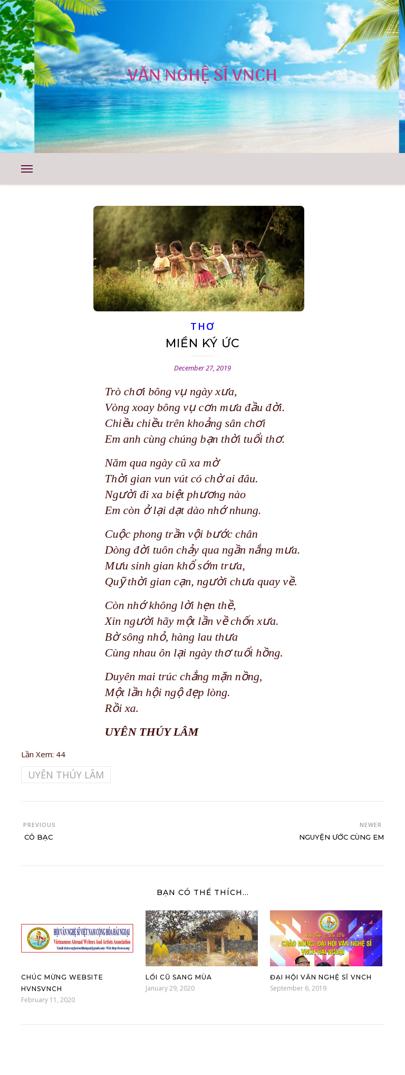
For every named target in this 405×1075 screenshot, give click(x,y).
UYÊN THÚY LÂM (66, 774)
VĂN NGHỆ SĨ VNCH (202, 76)
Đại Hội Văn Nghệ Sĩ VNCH (321, 977)
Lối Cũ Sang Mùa (179, 977)
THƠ (202, 326)
